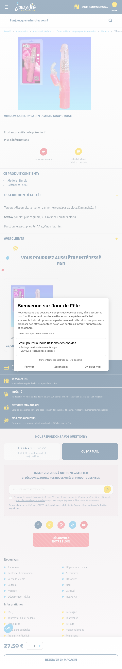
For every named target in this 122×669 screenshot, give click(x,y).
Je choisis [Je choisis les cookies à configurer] (61, 367)
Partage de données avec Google (39, 347)
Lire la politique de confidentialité (36, 333)
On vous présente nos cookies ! (38, 350)
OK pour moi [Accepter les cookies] (93, 367)
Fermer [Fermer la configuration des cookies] (29, 367)
